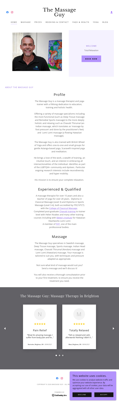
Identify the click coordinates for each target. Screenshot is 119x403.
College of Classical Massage (63, 208)
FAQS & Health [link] (81, 22)
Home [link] (14, 22)
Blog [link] (105, 22)
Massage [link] (26, 22)
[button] (111, 12)
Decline (82, 395)
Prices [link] (38, 22)
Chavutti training (67, 211)
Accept (103, 395)
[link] (7, 12)
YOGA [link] (96, 22)
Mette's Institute (64, 217)
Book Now (91, 59)
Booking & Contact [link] (57, 22)
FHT (58, 224)
